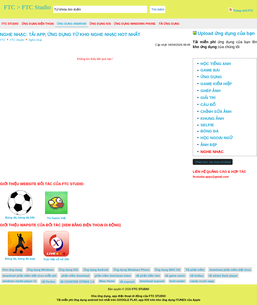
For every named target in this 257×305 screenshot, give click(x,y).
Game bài (210, 70)
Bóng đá (209, 131)
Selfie (207, 125)
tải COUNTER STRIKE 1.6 (77, 281)
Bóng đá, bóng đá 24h (20, 216)
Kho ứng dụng (12, 269)
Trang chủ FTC (241, 10)
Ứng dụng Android (71, 23)
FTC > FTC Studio (27, 7)
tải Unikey (197, 275)
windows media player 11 (19, 281)
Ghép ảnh (210, 90)
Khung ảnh (212, 118)
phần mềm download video (113, 275)
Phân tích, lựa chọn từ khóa (213, 162)
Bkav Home (107, 281)
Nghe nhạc (212, 151)
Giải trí (207, 97)
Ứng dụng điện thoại (38, 23)
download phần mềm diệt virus (230, 269)
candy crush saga (202, 281)
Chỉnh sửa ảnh (216, 111)
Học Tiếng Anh (215, 63)
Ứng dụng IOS (100, 23)
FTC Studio (10, 23)
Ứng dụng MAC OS (167, 269)
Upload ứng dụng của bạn (226, 33)
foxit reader (177, 281)
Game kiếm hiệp (216, 84)
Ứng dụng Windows (40, 269)
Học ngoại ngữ (216, 138)
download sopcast (152, 281)
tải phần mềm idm (148, 275)
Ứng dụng (211, 77)
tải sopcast (127, 281)
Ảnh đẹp (208, 144)
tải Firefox (48, 281)
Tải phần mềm (194, 269)
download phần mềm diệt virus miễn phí (29, 275)
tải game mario (175, 275)
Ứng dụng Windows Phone (134, 23)
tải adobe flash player (223, 275)
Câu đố (208, 104)
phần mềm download (75, 275)
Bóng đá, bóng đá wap (20, 257)
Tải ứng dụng (169, 23)
